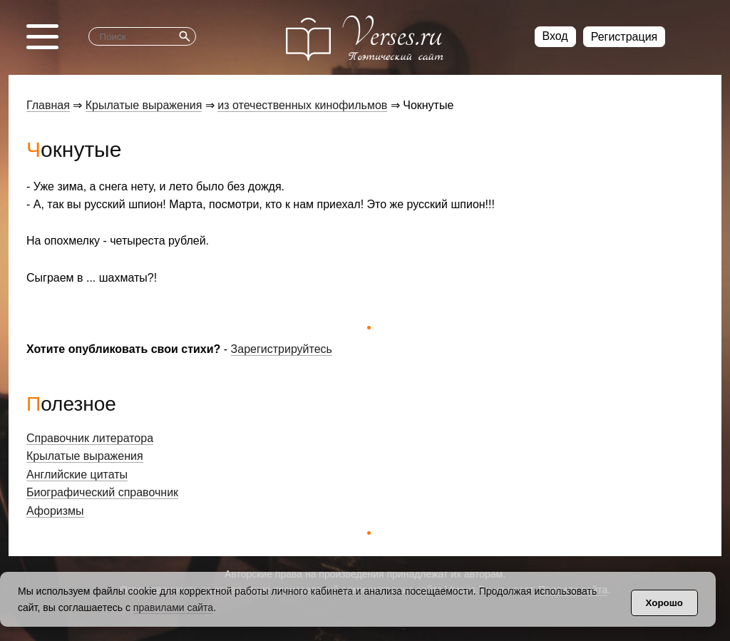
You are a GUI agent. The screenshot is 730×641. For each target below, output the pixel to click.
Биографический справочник (102, 492)
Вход (555, 36)
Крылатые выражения (144, 105)
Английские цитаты (77, 474)
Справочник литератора (89, 438)
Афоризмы (55, 511)
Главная (48, 105)
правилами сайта (173, 607)
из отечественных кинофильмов (302, 105)
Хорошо (664, 603)
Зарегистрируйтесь (281, 349)
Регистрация (624, 37)
